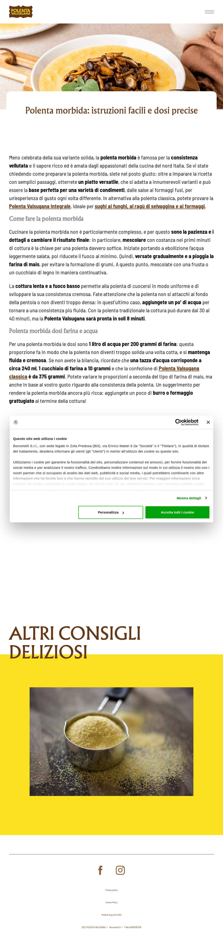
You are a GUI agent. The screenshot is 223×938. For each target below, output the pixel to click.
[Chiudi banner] (208, 422)
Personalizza (111, 512)
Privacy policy (112, 890)
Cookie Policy (111, 902)
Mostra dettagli (189, 498)
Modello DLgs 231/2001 (111, 914)
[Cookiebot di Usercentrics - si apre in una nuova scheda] (178, 422)
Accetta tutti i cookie (177, 512)
